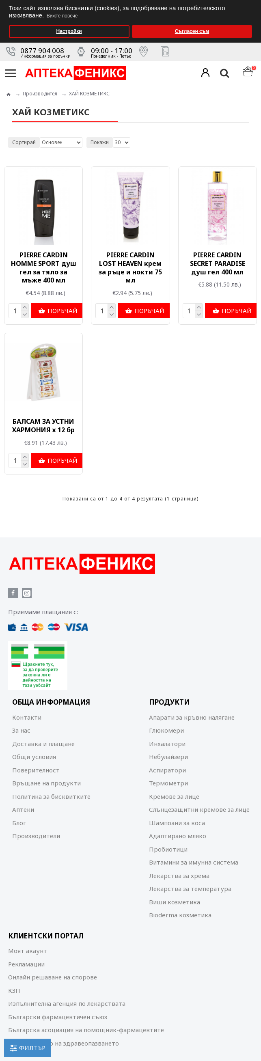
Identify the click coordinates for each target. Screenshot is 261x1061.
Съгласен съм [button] (192, 31)
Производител (40, 93)
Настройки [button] (69, 31)
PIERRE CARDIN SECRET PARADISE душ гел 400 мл (217, 263)
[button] (252, 2)
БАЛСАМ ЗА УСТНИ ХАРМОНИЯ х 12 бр (43, 425)
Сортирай (24, 141)
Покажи (100, 141)
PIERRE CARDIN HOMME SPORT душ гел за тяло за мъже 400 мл (43, 267)
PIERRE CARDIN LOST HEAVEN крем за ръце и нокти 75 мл (130, 267)
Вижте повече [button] (62, 16)
